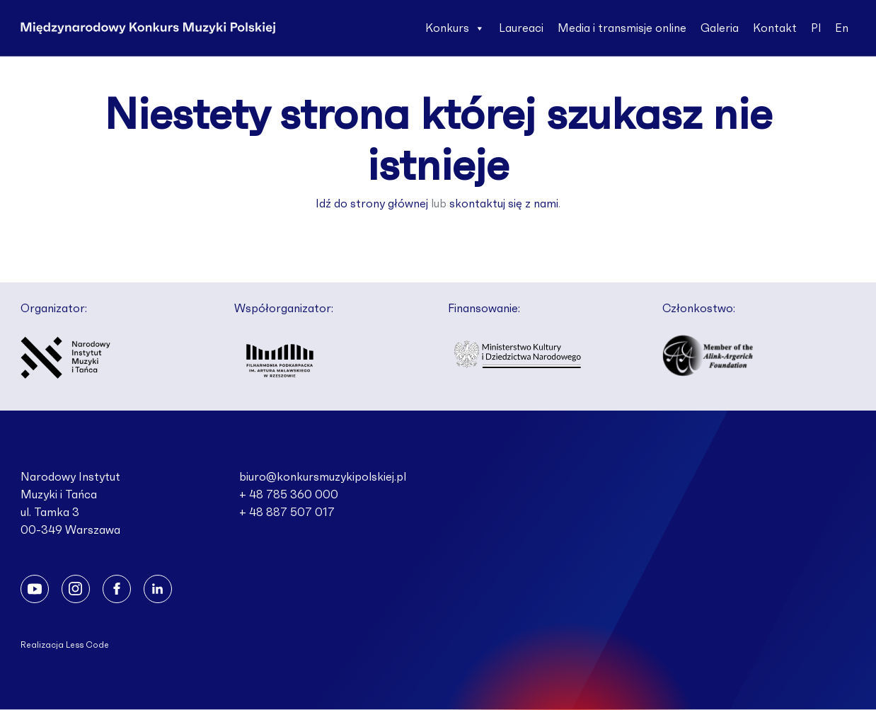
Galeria (720, 28)
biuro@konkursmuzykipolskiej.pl (322, 477)
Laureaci (521, 28)
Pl (816, 28)
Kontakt (775, 28)
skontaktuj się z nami (503, 204)
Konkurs (455, 28)
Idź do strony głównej (372, 204)
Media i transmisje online (622, 28)
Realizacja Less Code (65, 645)
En (841, 28)
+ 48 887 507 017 (287, 512)
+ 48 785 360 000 (288, 494)
